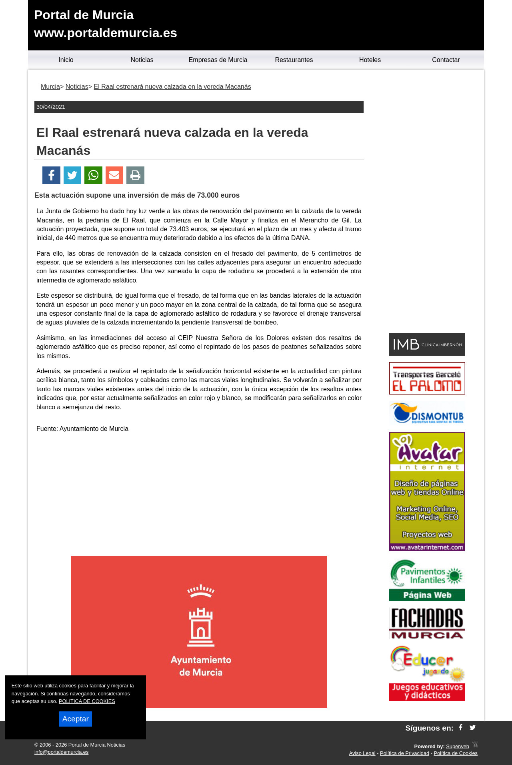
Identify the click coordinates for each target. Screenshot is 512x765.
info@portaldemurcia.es (61, 752)
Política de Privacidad (404, 753)
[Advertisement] (199, 496)
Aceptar (75, 719)
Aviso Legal (362, 753)
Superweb (457, 746)
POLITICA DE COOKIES (87, 701)
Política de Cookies (456, 753)
